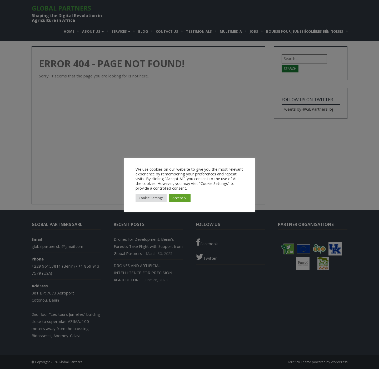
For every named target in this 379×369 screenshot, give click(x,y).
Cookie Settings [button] (151, 197)
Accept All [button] (179, 197)
